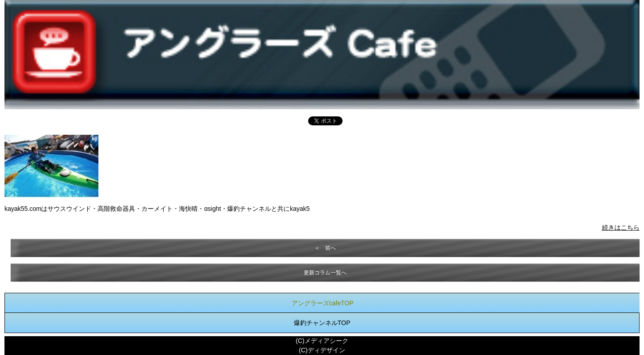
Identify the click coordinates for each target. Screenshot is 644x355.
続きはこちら (621, 227)
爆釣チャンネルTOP (322, 322)
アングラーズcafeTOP (323, 303)
